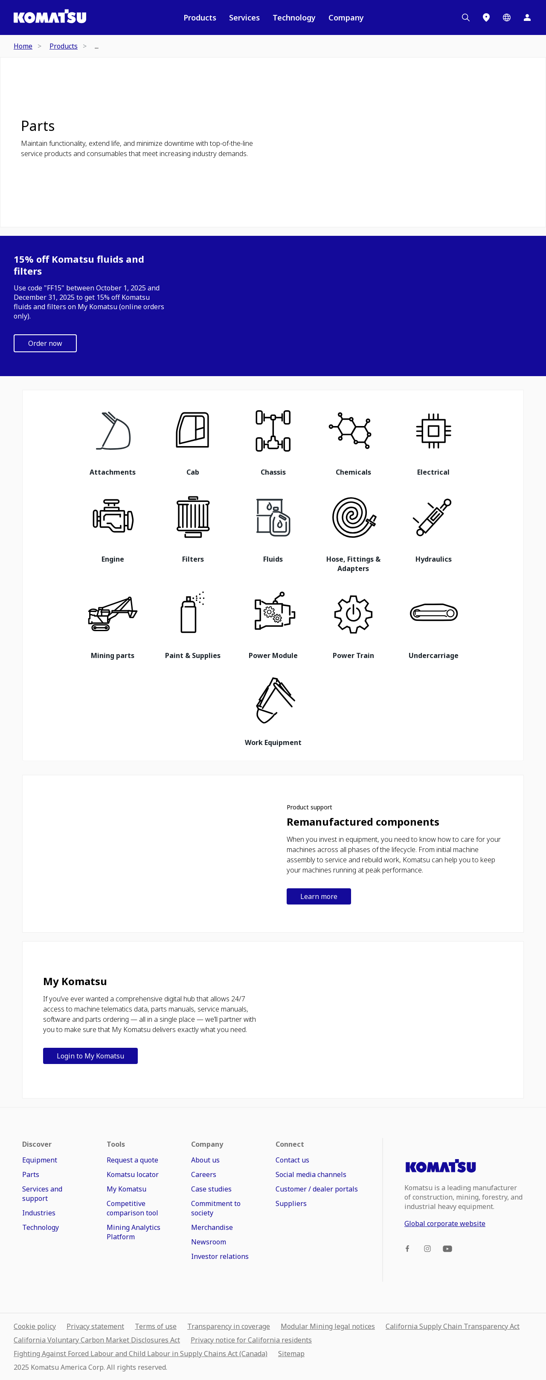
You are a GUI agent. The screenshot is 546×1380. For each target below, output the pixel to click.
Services (244, 17)
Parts (38, 126)
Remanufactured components (363, 822)
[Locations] (486, 17)
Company (346, 17)
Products (199, 17)
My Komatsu (75, 981)
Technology (294, 17)
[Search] (466, 17)
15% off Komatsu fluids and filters (79, 265)
